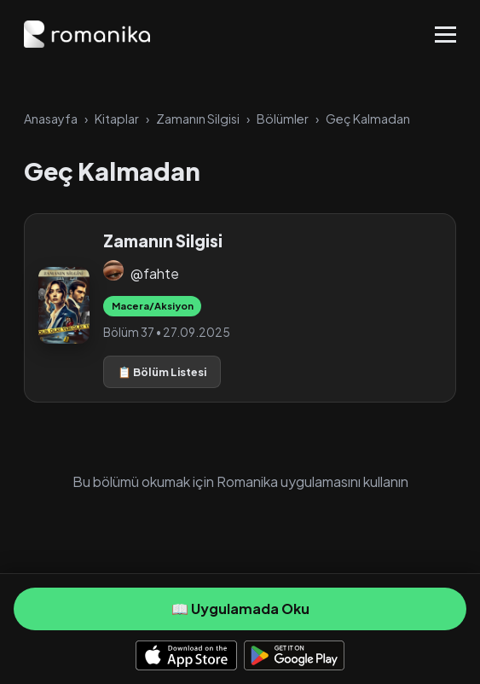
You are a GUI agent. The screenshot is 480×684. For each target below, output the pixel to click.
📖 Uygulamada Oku (240, 608)
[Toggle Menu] (445, 34)
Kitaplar (117, 118)
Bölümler (283, 118)
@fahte (154, 273)
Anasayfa (51, 118)
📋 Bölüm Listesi (162, 372)
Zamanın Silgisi (198, 118)
